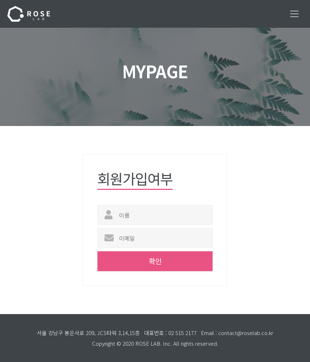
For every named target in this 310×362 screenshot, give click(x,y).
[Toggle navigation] (294, 14)
